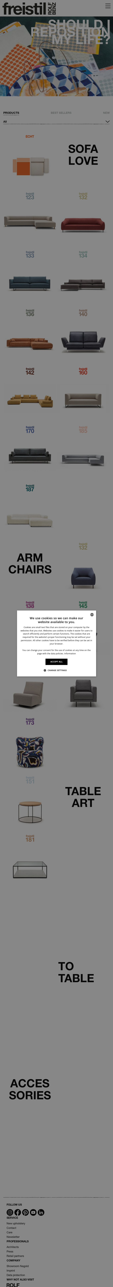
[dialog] (56, 643)
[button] (56, 670)
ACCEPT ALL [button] (56, 661)
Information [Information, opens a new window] (70, 653)
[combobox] (92, 614)
